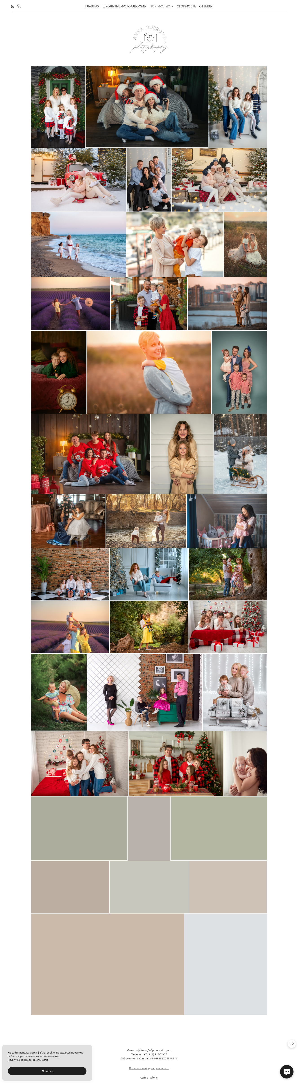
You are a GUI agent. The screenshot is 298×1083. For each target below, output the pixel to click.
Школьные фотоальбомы (124, 6)
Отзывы (206, 6)
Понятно (47, 1071)
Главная (92, 6)
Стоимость (186, 6)
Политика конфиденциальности (149, 1072)
